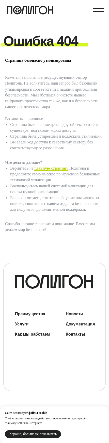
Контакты (75, 334)
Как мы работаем (32, 334)
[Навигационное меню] (98, 10)
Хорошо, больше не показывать (33, 434)
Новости (74, 313)
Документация (80, 324)
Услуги (21, 324)
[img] (54, 281)
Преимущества (30, 313)
